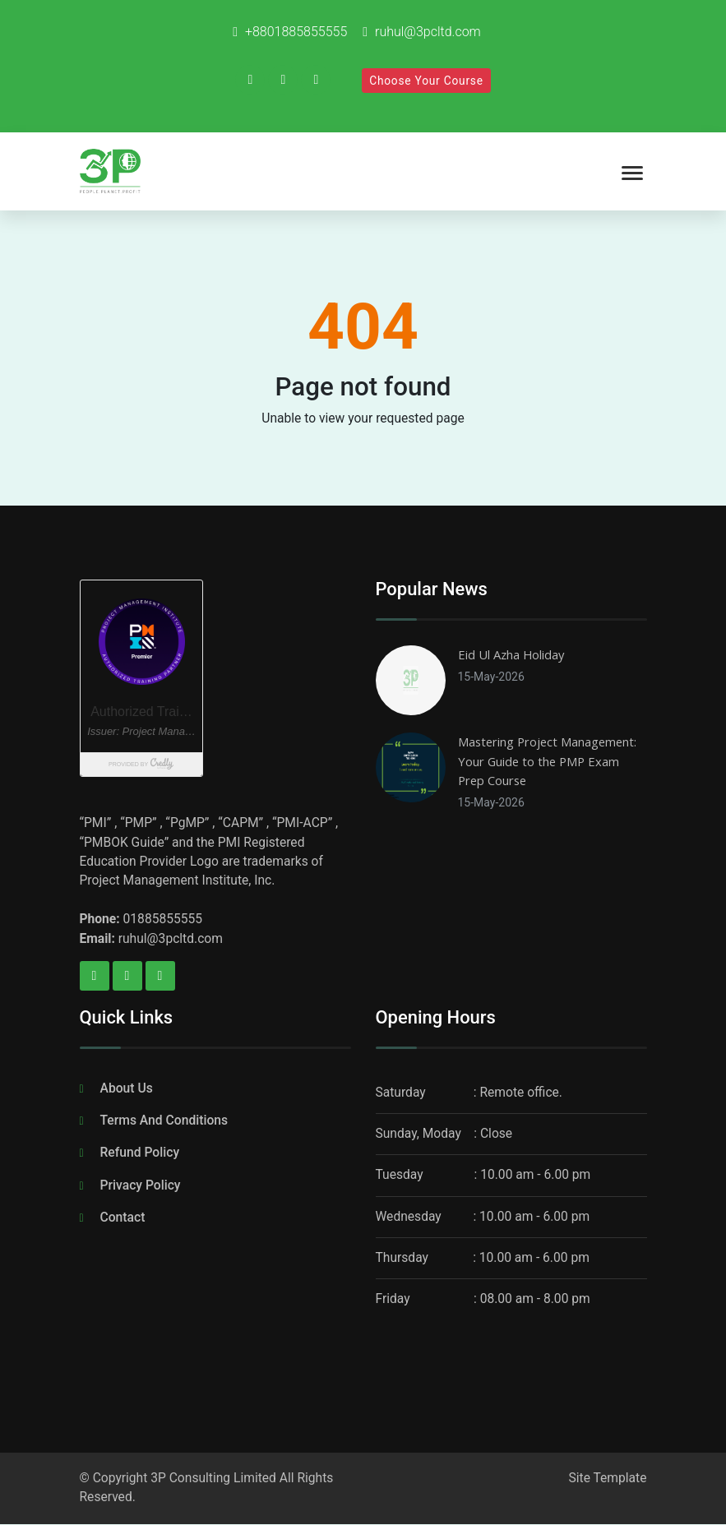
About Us (126, 1090)
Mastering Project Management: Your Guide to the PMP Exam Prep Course (547, 760)
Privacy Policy (140, 1186)
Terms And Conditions (164, 1122)
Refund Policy (140, 1154)
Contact (123, 1218)
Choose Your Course (426, 80)
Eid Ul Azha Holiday (511, 654)
